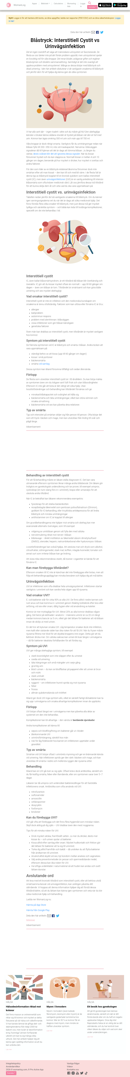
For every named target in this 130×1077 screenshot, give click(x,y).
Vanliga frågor (73, 1063)
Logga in (82, 5)
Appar (34, 4)
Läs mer (9, 1049)
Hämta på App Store (36, 905)
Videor (70, 1066)
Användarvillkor (13, 1066)
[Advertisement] (65, 450)
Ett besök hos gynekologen (102, 1006)
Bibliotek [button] (44, 4)
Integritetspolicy (13, 1063)
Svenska (91, 7)
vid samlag (44, 364)
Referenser (30, 920)
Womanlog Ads (71, 5)
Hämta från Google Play (38, 910)
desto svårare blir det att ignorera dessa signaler (56, 154)
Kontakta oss (73, 1069)
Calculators (58, 4)
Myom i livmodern (56, 1006)
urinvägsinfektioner (56, 179)
